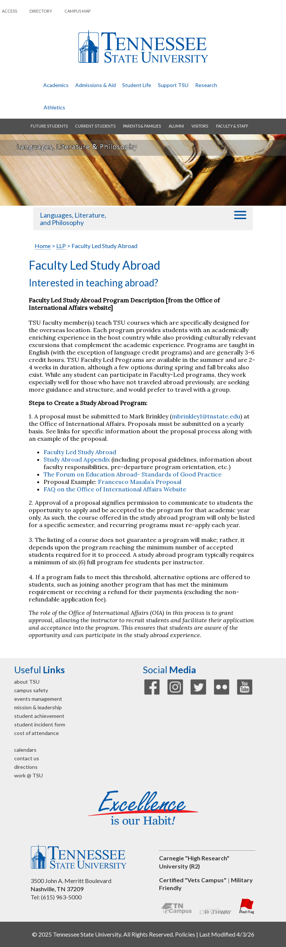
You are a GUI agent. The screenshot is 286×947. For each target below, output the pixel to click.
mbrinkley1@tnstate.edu (206, 416)
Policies (185, 934)
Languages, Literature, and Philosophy (73, 219)
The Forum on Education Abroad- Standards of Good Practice (133, 474)
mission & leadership (38, 707)
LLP (61, 245)
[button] (240, 215)
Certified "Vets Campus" (192, 879)
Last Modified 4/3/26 (226, 934)
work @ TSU (28, 775)
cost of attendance (36, 733)
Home (43, 245)
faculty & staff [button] (232, 126)
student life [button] (136, 85)
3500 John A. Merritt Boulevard (71, 880)
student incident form (39, 724)
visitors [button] (199, 126)
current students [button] (95, 126)
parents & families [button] (142, 126)
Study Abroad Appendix (77, 459)
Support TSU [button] (173, 85)
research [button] (206, 85)
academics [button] (56, 85)
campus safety (31, 690)
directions (26, 767)
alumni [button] (176, 126)
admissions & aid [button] (95, 85)
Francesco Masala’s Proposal (139, 481)
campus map (77, 11)
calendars (25, 750)
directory (40, 11)
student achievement (39, 716)
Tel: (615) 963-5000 (56, 897)
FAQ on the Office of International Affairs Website (115, 489)
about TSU (26, 681)
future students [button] (49, 126)
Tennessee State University (143, 47)
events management (38, 699)
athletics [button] (54, 107)
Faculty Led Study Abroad (80, 452)
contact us (26, 758)
